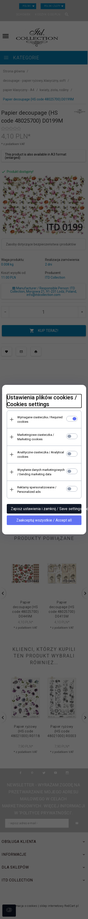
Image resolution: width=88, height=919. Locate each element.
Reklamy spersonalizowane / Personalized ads (36, 489)
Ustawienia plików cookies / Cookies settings (42, 401)
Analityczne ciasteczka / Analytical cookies (40, 454)
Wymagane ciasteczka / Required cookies (40, 419)
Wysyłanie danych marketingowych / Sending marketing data (41, 472)
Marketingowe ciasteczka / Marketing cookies (35, 437)
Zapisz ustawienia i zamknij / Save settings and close (46, 509)
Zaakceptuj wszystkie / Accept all (44, 520)
